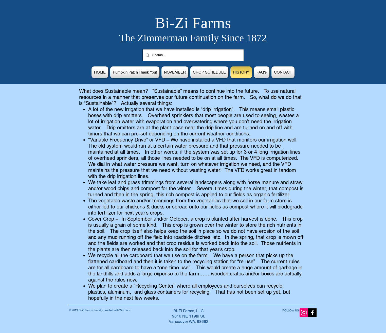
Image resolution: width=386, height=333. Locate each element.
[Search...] (192, 55)
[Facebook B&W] (312, 312)
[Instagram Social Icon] (304, 312)
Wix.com (124, 310)
